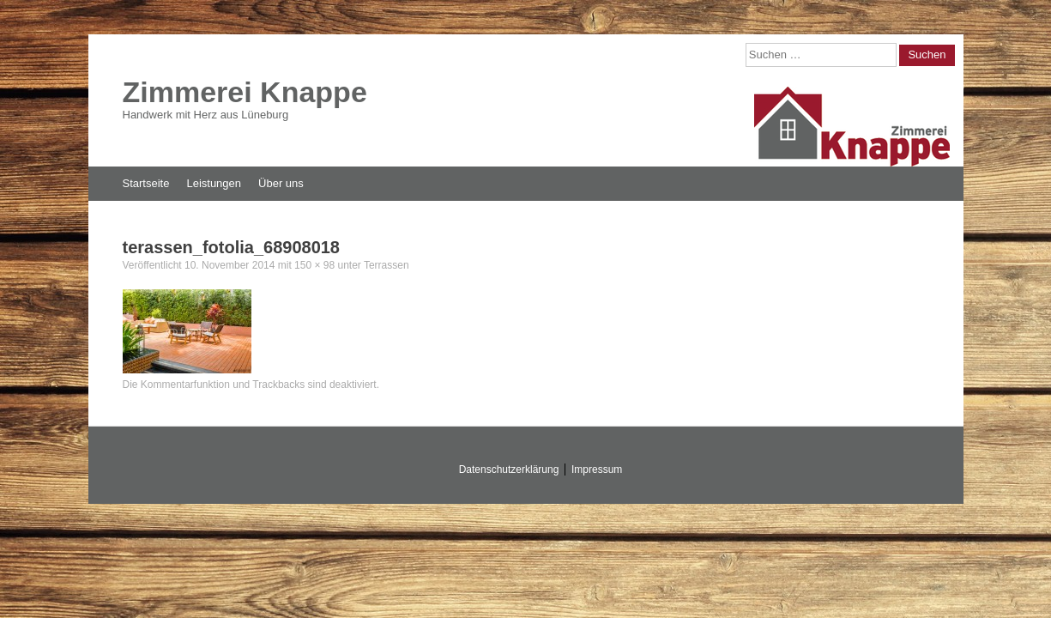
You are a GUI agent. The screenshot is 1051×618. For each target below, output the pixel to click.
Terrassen (386, 265)
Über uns (281, 183)
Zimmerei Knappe (245, 91)
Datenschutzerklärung (509, 470)
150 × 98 (314, 265)
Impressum (596, 470)
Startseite (146, 183)
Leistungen (213, 183)
